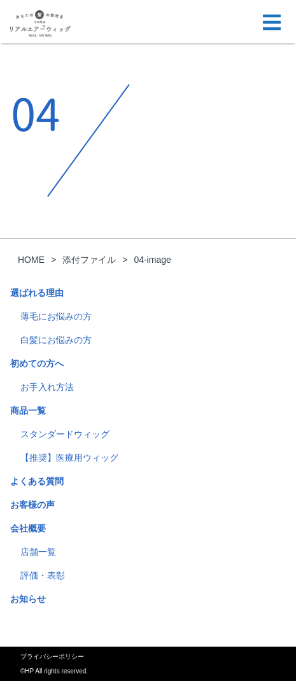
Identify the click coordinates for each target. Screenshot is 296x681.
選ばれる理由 (37, 293)
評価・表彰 (42, 575)
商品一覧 (28, 410)
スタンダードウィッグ (64, 434)
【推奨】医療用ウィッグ (69, 458)
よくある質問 (37, 481)
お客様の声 (32, 505)
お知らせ (28, 599)
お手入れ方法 (47, 387)
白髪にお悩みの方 (56, 340)
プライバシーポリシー (52, 656)
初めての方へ (37, 363)
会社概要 (28, 528)
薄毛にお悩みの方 (56, 316)
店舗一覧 (38, 552)
